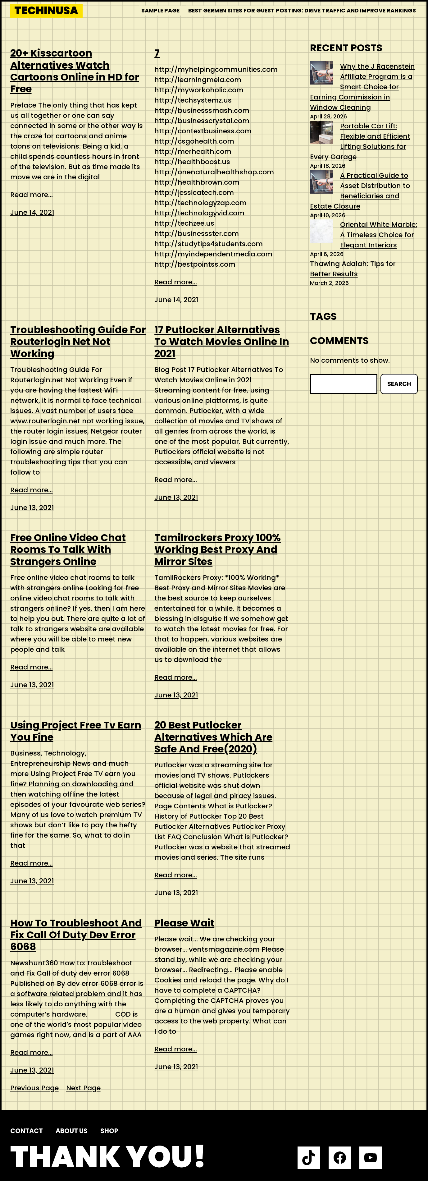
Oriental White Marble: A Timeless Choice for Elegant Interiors (378, 235)
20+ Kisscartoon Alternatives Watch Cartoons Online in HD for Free (74, 71)
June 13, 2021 (32, 507)
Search (399, 384)
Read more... (31, 195)
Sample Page (160, 10)
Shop (109, 1130)
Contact (26, 1130)
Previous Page (34, 1088)
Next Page (83, 1088)
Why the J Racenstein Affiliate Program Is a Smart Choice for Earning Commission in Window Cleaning (362, 87)
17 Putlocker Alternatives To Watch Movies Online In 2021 (221, 342)
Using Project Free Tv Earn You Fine (75, 731)
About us (72, 1130)
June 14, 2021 (32, 212)
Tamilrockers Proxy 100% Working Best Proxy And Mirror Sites (217, 550)
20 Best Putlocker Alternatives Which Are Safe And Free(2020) (213, 737)
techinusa (46, 11)
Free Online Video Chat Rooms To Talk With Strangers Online (68, 550)
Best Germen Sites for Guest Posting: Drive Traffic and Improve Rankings (302, 10)
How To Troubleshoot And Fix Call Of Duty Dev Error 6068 (76, 935)
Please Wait (184, 923)
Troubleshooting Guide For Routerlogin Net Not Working (78, 342)
